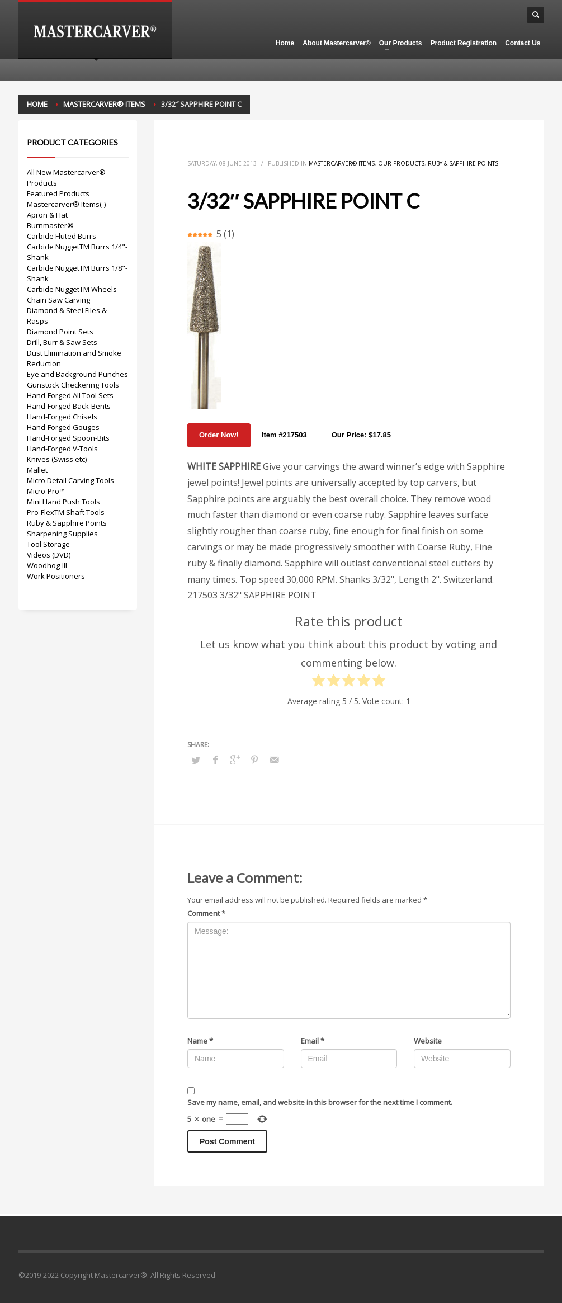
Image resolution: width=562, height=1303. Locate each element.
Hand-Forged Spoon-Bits (68, 438)
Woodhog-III (47, 565)
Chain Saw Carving (58, 300)
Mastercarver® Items (342, 163)
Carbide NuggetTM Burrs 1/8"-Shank (77, 273)
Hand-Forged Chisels (62, 417)
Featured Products (58, 193)
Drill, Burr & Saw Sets (62, 342)
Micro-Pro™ (46, 491)
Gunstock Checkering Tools (73, 385)
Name (200, 1041)
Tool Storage (48, 544)
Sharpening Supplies (62, 533)
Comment (206, 913)
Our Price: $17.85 (361, 435)
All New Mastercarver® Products (66, 177)
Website (428, 1041)
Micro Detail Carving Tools (70, 480)
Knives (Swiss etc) (57, 459)
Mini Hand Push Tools (63, 502)
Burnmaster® (50, 225)
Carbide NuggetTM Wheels (72, 289)
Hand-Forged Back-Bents (69, 406)
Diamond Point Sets (60, 332)
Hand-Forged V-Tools (62, 448)
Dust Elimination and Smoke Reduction (74, 358)
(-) (103, 204)
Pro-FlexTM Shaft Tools (66, 512)
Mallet (37, 470)
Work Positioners (56, 576)
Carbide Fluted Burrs (61, 236)
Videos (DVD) (48, 555)
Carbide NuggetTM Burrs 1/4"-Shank (77, 252)
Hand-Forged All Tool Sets (70, 395)
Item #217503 (284, 435)
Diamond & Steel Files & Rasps (67, 315)
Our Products (401, 163)
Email (312, 1041)
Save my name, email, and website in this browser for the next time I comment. (319, 1102)
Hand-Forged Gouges (63, 427)
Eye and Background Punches (77, 374)
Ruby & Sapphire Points (463, 163)
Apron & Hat (47, 215)
